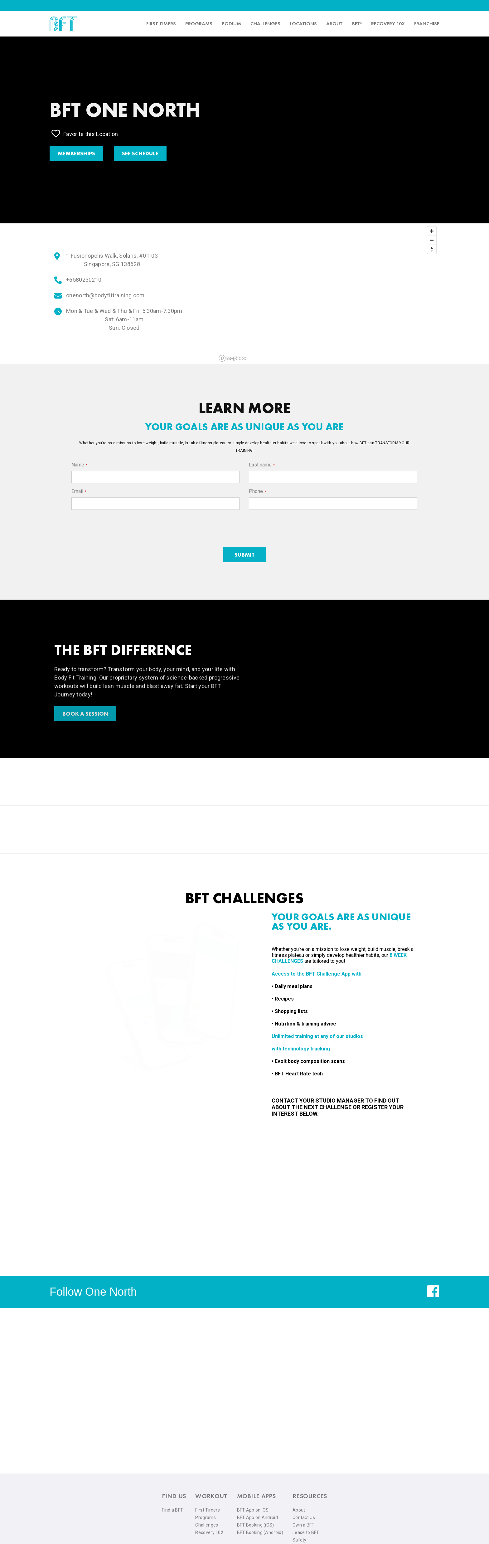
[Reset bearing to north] (431, 249)
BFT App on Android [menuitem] (257, 1517)
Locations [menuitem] (303, 23)
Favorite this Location (84, 133)
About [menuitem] (334, 23)
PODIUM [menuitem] (231, 23)
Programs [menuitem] (198, 23)
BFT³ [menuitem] (357, 23)
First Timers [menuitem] (207, 1509)
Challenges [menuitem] (265, 23)
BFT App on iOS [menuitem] (253, 1509)
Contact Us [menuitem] (304, 1517)
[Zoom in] (431, 231)
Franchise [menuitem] (426, 23)
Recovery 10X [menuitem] (209, 1532)
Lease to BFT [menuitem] (306, 1532)
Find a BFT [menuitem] (172, 1509)
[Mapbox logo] (232, 358)
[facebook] (433, 1296)
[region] (328, 293)
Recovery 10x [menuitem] (388, 23)
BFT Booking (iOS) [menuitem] (255, 1524)
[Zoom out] (431, 240)
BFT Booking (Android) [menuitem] (260, 1532)
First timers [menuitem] (161, 23)
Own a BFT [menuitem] (304, 1524)
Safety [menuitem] (300, 1539)
